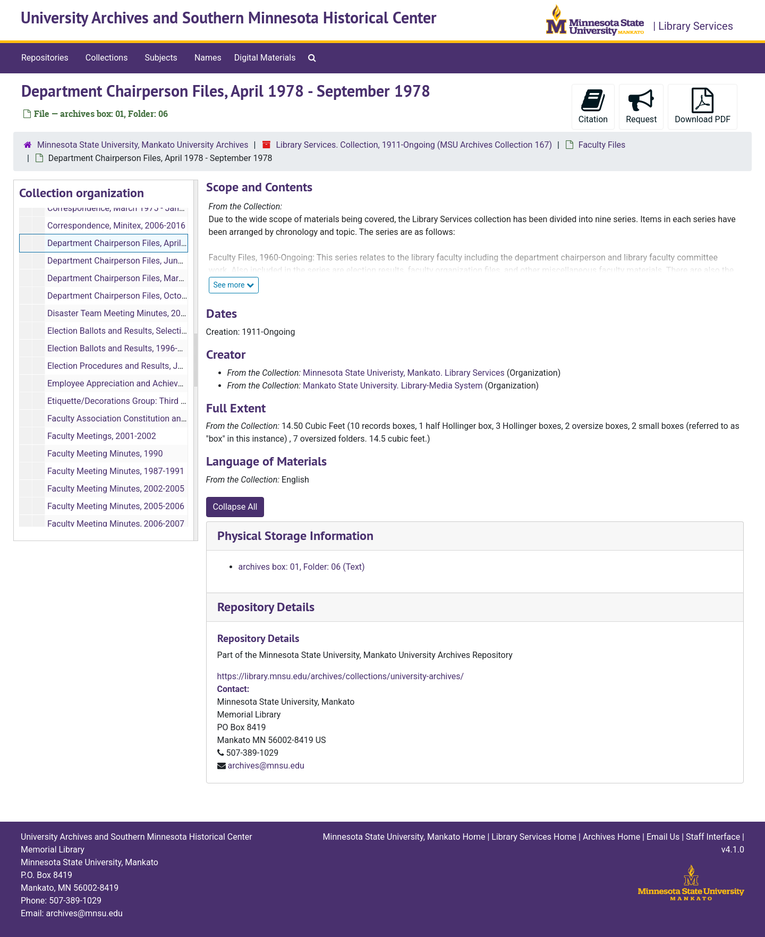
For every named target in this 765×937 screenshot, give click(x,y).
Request (641, 106)
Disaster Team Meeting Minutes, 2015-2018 (129, 313)
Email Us (663, 837)
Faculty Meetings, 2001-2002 (101, 436)
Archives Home (611, 837)
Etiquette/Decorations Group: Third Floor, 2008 (134, 401)
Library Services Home (533, 837)
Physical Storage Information (295, 535)
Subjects (160, 58)
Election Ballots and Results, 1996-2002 (122, 348)
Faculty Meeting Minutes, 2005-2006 (115, 506)
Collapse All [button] (235, 507)
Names (208, 58)
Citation (593, 106)
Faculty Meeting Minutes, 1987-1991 (115, 471)
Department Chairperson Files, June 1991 (125, 261)
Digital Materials (265, 58)
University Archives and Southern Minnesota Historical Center (229, 17)
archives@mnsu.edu (265, 766)
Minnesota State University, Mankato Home (404, 837)
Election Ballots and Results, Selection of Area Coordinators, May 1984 (179, 331)
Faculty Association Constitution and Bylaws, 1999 (142, 418)
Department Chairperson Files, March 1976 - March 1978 (154, 278)
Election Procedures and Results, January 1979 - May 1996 (157, 366)
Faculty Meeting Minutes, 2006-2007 (115, 524)
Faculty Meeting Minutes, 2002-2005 (115, 489)
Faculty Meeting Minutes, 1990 (105, 454)
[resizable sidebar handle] (195, 360)
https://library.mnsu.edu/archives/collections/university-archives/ (340, 676)
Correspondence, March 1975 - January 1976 (132, 208)
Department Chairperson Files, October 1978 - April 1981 (153, 296)
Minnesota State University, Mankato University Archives (143, 145)
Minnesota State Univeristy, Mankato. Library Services (404, 373)
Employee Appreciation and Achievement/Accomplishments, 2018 (171, 383)
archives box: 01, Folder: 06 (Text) (302, 567)
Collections (107, 58)
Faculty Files (602, 145)
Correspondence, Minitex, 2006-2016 (116, 226)
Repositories (45, 58)
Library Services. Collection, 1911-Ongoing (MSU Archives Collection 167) (414, 145)
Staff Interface (713, 837)
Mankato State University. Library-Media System (393, 386)
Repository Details (265, 606)
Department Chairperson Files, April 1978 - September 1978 (159, 243)
